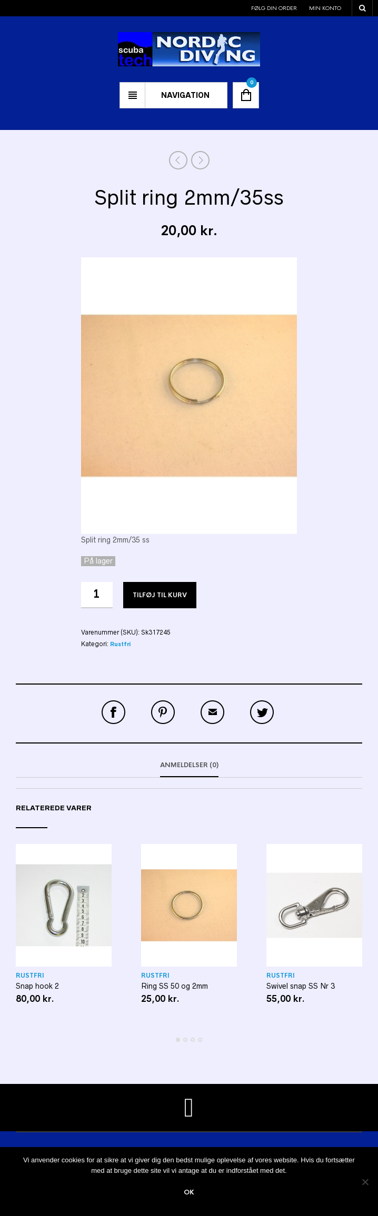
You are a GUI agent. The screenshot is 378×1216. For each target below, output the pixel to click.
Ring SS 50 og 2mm (174, 986)
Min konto (325, 8)
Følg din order (274, 8)
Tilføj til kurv (160, 595)
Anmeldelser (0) (189, 765)
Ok (189, 1192)
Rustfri (120, 644)
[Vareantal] (97, 595)
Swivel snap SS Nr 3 (300, 986)
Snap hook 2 (37, 986)
